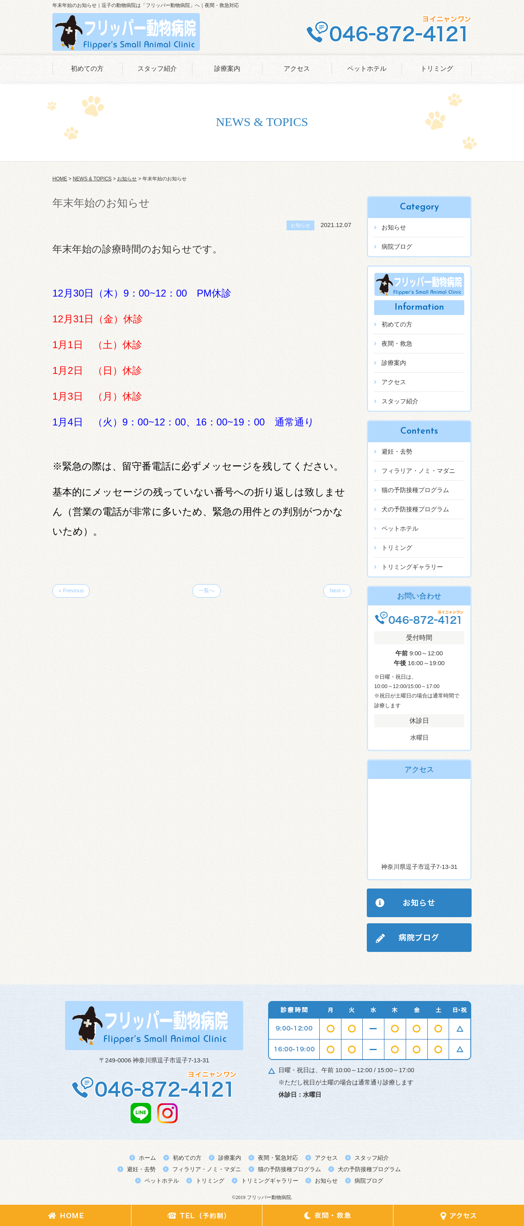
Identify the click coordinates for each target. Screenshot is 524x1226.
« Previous (71, 590)
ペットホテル (366, 68)
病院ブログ (397, 246)
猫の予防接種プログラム (415, 489)
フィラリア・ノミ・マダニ (418, 470)
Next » (337, 590)
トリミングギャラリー (412, 566)
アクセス (297, 68)
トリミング (436, 68)
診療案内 (227, 68)
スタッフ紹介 (157, 68)
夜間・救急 (397, 343)
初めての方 (87, 68)
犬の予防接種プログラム (415, 509)
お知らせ (394, 227)
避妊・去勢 (397, 451)
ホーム (147, 1157)
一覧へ (207, 590)
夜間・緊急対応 (278, 1157)
